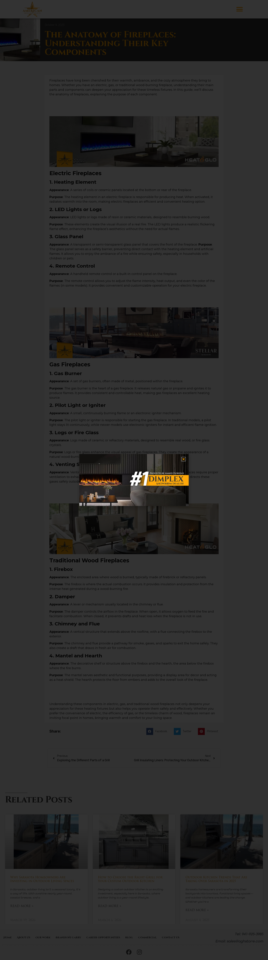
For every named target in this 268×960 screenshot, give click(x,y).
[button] (183, 459)
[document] (134, 480)
